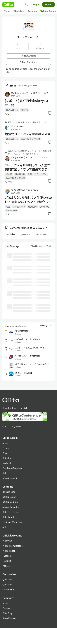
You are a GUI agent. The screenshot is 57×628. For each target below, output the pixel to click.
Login (36, 4)
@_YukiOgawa (24, 189)
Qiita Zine (7, 584)
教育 (30, 174)
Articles (11, 234)
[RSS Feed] (37, 36)
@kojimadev (20, 157)
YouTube (6, 560)
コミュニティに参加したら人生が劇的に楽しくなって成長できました (27, 167)
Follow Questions (28, 62)
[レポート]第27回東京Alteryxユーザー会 (28, 103)
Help (4, 473)
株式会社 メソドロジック (42, 93)
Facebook (7, 555)
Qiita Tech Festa (10, 511)
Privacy (6, 453)
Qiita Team (7, 579)
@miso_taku (17, 126)
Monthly (42, 246)
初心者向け (20, 174)
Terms (5, 448)
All (51, 326)
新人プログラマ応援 (30, 138)
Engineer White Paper (13, 521)
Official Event (9, 496)
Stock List (19, 10)
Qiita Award (8, 516)
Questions (25, 234)
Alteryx (24, 109)
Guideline (7, 458)
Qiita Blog (7, 613)
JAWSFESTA (11, 210)
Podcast (6, 565)
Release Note (8, 491)
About (5, 443)
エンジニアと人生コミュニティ (42, 157)
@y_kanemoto (20, 93)
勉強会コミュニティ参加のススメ (27, 134)
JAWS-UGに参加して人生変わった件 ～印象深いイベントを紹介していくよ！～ (28, 199)
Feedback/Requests (12, 468)
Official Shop (8, 589)
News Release (9, 618)
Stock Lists (40, 234)
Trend (7, 10)
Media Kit (7, 463)
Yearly (49, 246)
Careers (6, 608)
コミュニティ (12, 109)
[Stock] (49, 112)
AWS (8, 206)
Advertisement (9, 478)
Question (32, 10)
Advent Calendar (10, 506)
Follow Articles (28, 56)
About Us (6, 603)
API (4, 526)
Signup (48, 4)
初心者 (9, 174)
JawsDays (33, 206)
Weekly (34, 246)
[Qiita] (8, 4)
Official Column (10, 501)
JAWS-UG (44, 206)
